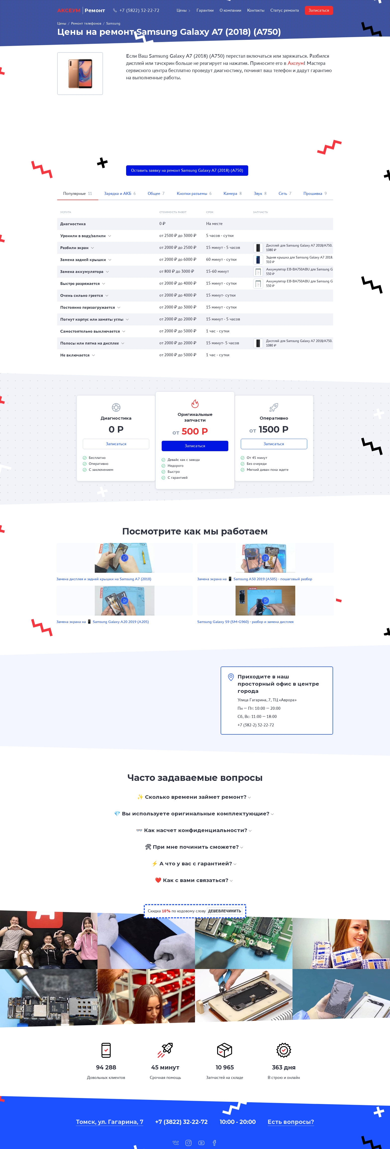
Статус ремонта (284, 10)
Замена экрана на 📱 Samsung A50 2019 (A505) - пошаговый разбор (164, 587)
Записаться (319, 10)
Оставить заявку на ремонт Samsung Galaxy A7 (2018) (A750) (187, 170)
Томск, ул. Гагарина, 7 (109, 1092)
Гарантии (205, 10)
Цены (184, 10)
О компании (230, 10)
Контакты (255, 10)
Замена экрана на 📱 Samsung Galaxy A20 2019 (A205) (220, 587)
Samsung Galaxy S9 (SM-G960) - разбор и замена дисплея (275, 587)
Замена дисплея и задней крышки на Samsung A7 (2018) (106, 587)
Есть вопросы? (291, 1092)
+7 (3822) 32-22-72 (136, 10)
